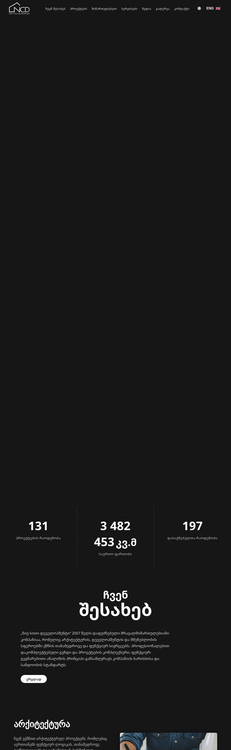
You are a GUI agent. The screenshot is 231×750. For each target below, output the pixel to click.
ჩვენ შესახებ (63, 9)
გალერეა (165, 9)
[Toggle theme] (199, 8)
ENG (213, 8)
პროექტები (85, 9)
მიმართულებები (110, 9)
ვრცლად (33, 679)
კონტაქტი (182, 9)
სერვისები (134, 9)
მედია (150, 9)
